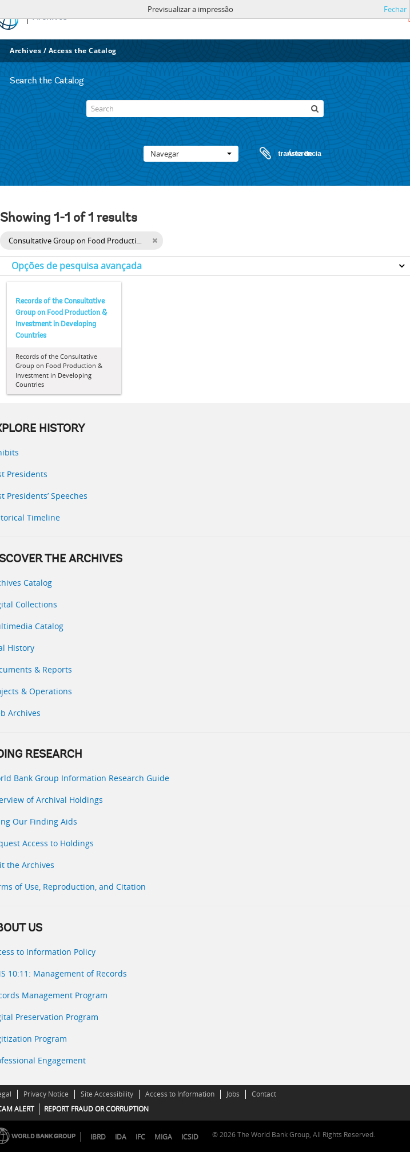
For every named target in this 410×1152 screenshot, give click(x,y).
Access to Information (179, 1094)
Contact (264, 1094)
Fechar (395, 9)
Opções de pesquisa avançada (76, 265)
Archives (25, 50)
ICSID (189, 1137)
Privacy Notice (46, 1094)
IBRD (98, 1137)
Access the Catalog (83, 50)
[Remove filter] (154, 240)
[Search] (205, 108)
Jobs (233, 1094)
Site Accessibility (107, 1094)
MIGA (163, 1137)
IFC (140, 1137)
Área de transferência (279, 154)
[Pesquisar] (315, 108)
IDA (120, 1137)
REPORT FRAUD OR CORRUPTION (96, 1109)
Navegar (191, 154)
